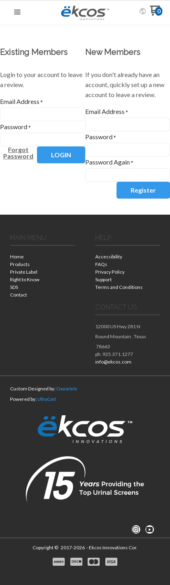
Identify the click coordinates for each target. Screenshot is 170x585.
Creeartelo (66, 389)
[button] (17, 12)
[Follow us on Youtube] (149, 529)
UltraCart (46, 399)
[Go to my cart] (156, 13)
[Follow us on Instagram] (136, 529)
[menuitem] (42, 257)
